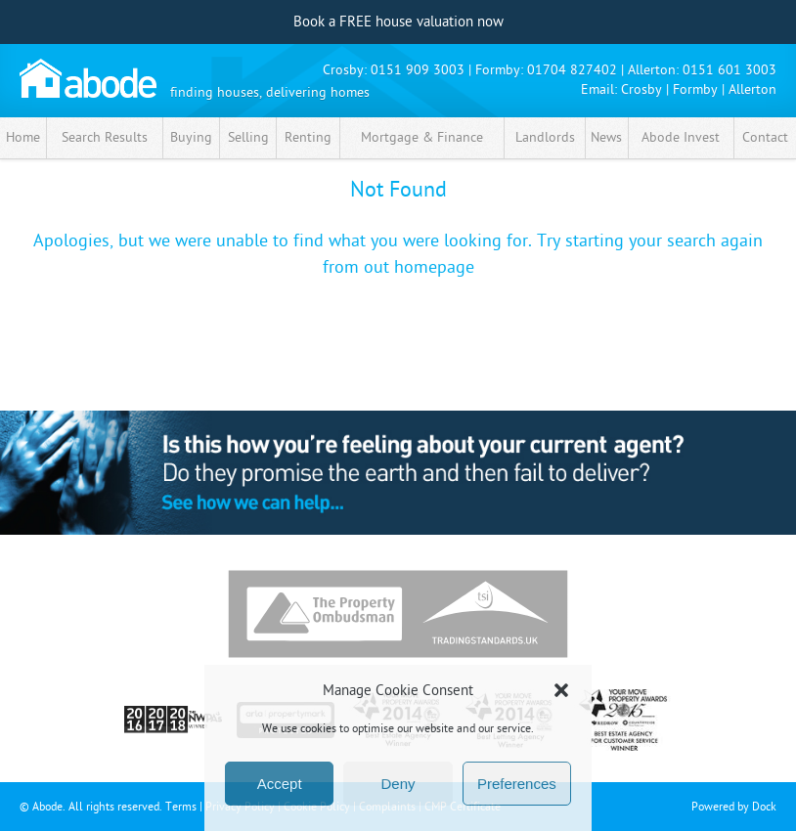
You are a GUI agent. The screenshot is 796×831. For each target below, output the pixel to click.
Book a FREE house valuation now (398, 22)
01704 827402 (572, 70)
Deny (397, 783)
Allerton (752, 89)
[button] (561, 690)
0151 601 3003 (729, 70)
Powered (712, 806)
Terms (181, 806)
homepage (434, 267)
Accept (279, 783)
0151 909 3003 (417, 70)
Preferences (516, 783)
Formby (695, 89)
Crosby (641, 89)
